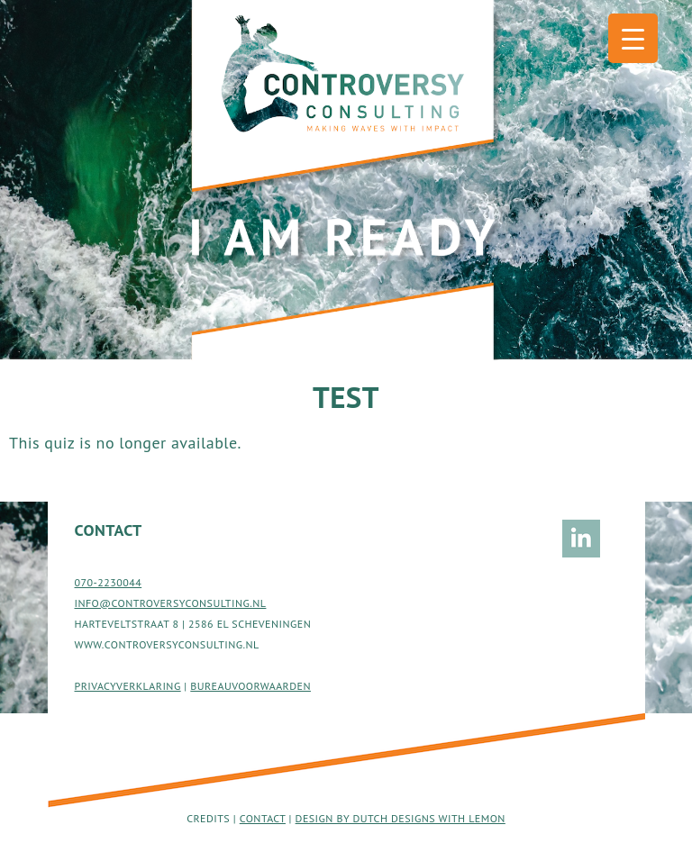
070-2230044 (108, 582)
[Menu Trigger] (633, 38)
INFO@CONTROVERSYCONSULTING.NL (171, 603)
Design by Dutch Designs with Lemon (400, 818)
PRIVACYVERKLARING (128, 686)
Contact (263, 818)
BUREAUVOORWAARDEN (250, 686)
